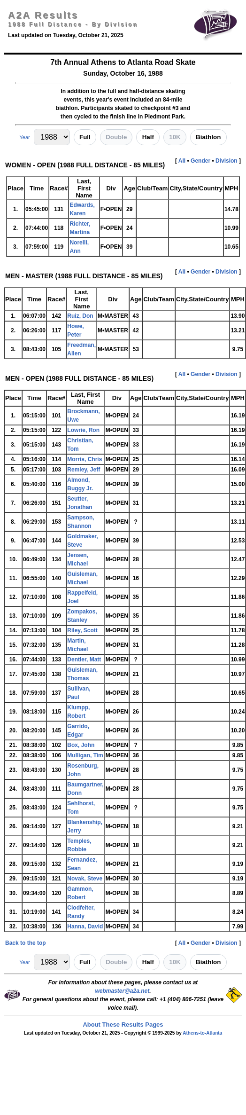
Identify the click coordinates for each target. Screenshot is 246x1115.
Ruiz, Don (80, 316)
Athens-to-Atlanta (202, 1033)
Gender (200, 160)
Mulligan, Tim (85, 755)
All (181, 160)
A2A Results (43, 15)
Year (24, 137)
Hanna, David (85, 926)
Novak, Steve (84, 878)
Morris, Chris (84, 459)
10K (174, 137)
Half (148, 137)
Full (85, 137)
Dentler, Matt (84, 659)
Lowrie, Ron (83, 430)
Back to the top (25, 943)
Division (226, 160)
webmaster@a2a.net (122, 991)
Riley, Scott (82, 630)
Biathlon (208, 137)
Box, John (80, 745)
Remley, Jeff (83, 469)
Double (116, 137)
